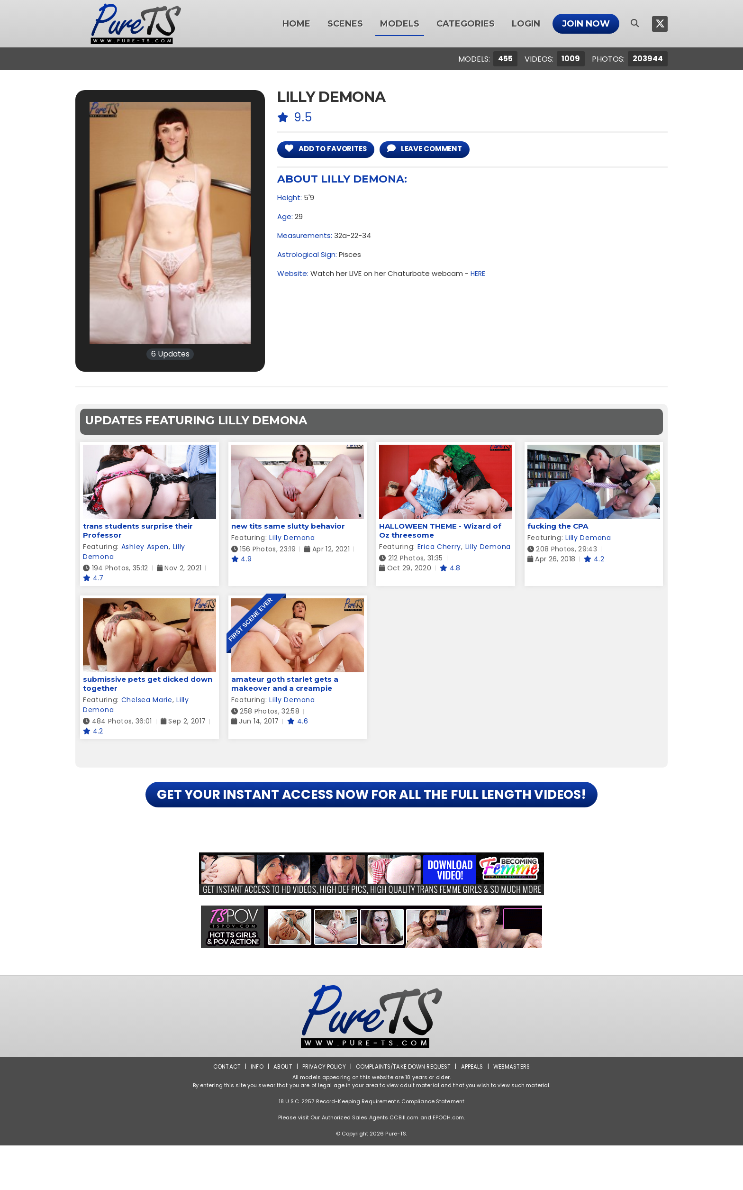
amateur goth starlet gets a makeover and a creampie (284, 684)
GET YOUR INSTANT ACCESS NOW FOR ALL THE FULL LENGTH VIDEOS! (371, 816)
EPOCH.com (448, 1162)
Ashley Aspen (145, 546)
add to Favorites (331, 149)
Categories (465, 23)
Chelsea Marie (146, 700)
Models (399, 23)
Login (526, 23)
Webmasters (514, 1111)
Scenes (345, 23)
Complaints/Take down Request (403, 1111)
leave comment (439, 149)
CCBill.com (404, 1162)
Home (296, 23)
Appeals (473, 1111)
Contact (223, 1111)
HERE (478, 275)
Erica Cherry (439, 546)
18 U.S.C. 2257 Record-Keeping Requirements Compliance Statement (371, 1146)
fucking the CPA (557, 526)
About (280, 1111)
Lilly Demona (292, 537)
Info (253, 1111)
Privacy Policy (321, 1111)
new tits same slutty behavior (288, 526)
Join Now (586, 23)
